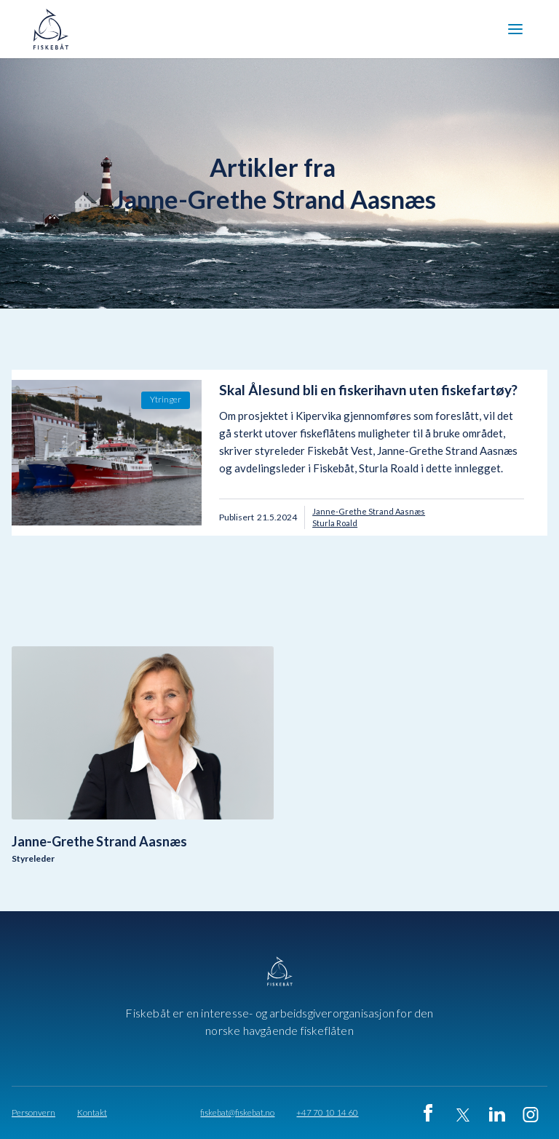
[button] (515, 29)
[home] (55, 29)
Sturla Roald (334, 523)
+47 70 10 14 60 (327, 1112)
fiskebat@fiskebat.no (237, 1112)
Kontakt (92, 1112)
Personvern (33, 1112)
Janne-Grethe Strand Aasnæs (368, 511)
